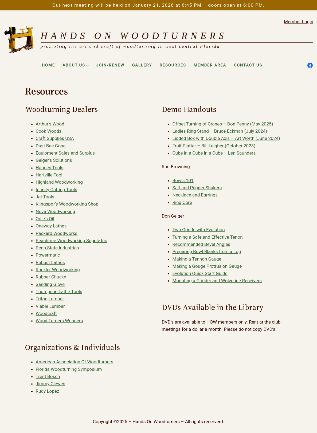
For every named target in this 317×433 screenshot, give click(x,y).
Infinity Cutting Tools (56, 189)
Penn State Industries (57, 247)
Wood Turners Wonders (59, 320)
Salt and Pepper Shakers (197, 187)
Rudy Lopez (47, 391)
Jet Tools (45, 196)
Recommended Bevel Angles (201, 244)
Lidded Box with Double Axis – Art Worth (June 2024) (226, 138)
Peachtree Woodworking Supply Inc (71, 240)
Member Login (298, 21)
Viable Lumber (50, 306)
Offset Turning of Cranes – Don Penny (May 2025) (223, 124)
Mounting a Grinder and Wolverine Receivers (217, 280)
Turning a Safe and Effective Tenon (208, 237)
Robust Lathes (50, 262)
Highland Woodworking (59, 182)
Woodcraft (46, 313)
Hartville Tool (49, 175)
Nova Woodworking (55, 211)
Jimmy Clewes (50, 383)
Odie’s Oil (45, 218)
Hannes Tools (50, 167)
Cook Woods (48, 131)
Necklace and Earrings (195, 195)
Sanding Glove (50, 284)
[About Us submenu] (87, 65)
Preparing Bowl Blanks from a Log (207, 251)
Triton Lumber (50, 298)
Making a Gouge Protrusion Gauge (207, 266)
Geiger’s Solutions (54, 160)
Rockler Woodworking (58, 269)
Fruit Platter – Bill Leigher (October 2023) (214, 145)
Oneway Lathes (51, 226)
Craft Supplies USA (55, 138)
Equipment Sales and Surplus (65, 153)
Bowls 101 (183, 180)
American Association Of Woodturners (75, 361)
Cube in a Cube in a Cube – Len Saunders (214, 153)
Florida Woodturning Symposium (69, 369)
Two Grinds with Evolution (199, 229)
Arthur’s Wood (50, 124)
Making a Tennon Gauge (197, 259)
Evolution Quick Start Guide (200, 273)
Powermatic (48, 255)
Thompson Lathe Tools (59, 291)
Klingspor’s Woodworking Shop (67, 204)
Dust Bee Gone (51, 145)
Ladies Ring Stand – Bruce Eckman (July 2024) (220, 131)
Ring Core (182, 202)
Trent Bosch (48, 376)
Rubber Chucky (51, 277)
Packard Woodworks (56, 233)
